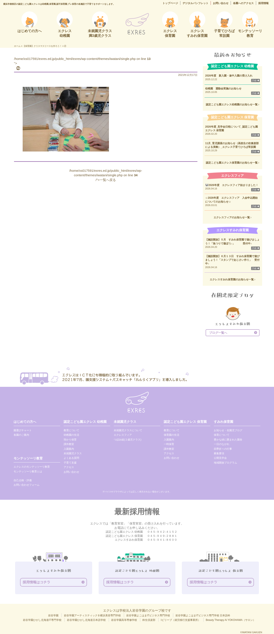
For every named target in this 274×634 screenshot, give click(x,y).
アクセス (69, 467)
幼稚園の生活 (71, 434)
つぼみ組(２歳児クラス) (127, 439)
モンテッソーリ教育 (28, 458)
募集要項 (219, 453)
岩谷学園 (53, 615)
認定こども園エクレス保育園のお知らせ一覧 (232, 162)
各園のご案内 (21, 434)
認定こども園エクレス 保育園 (185, 421)
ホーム (17, 46)
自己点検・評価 (23, 480)
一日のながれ (221, 444)
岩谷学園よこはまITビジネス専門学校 (148, 615)
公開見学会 (220, 457)
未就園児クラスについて (128, 430)
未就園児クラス (73, 453)
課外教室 (69, 444)
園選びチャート (23, 430)
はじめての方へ (25, 421)
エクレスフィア (123, 434)
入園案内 (69, 448)
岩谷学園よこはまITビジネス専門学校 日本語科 (202, 615)
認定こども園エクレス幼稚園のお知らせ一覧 (232, 104)
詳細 (255, 80)
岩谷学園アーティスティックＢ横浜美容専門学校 (92, 615)
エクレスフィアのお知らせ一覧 (232, 217)
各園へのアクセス (243, 3)
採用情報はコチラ (36, 582)
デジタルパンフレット (195, 3)
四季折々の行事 (223, 448)
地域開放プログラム (225, 462)
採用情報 (263, 3)
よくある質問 (71, 457)
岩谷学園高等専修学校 (124, 620)
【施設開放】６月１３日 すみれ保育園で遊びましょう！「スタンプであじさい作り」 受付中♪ (232, 260)
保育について (221, 434)
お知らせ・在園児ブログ (228, 430)
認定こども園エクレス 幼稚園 (85, 421)
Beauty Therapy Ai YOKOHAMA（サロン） (230, 620)
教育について (71, 430)
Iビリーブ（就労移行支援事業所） (180, 620)
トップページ (170, 3)
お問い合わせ (220, 3)
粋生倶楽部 (148, 620)
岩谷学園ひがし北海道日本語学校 (86, 620)
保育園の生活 (171, 434)
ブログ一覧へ (218, 332)
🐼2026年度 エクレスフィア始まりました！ (231, 185)
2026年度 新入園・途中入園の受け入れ (228, 75)
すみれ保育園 (223, 421)
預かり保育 (70, 439)
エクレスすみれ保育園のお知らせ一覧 (232, 279)
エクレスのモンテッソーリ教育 (32, 466)
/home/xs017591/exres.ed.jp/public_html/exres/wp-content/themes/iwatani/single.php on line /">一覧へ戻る (105, 175)
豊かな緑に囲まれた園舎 (228, 439)
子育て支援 (70, 462)
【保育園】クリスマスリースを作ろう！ (42, 46)
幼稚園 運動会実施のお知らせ (223, 88)
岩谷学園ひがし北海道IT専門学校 (42, 620)
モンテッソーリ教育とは (28, 471)
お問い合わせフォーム (26, 484)
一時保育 (169, 444)
